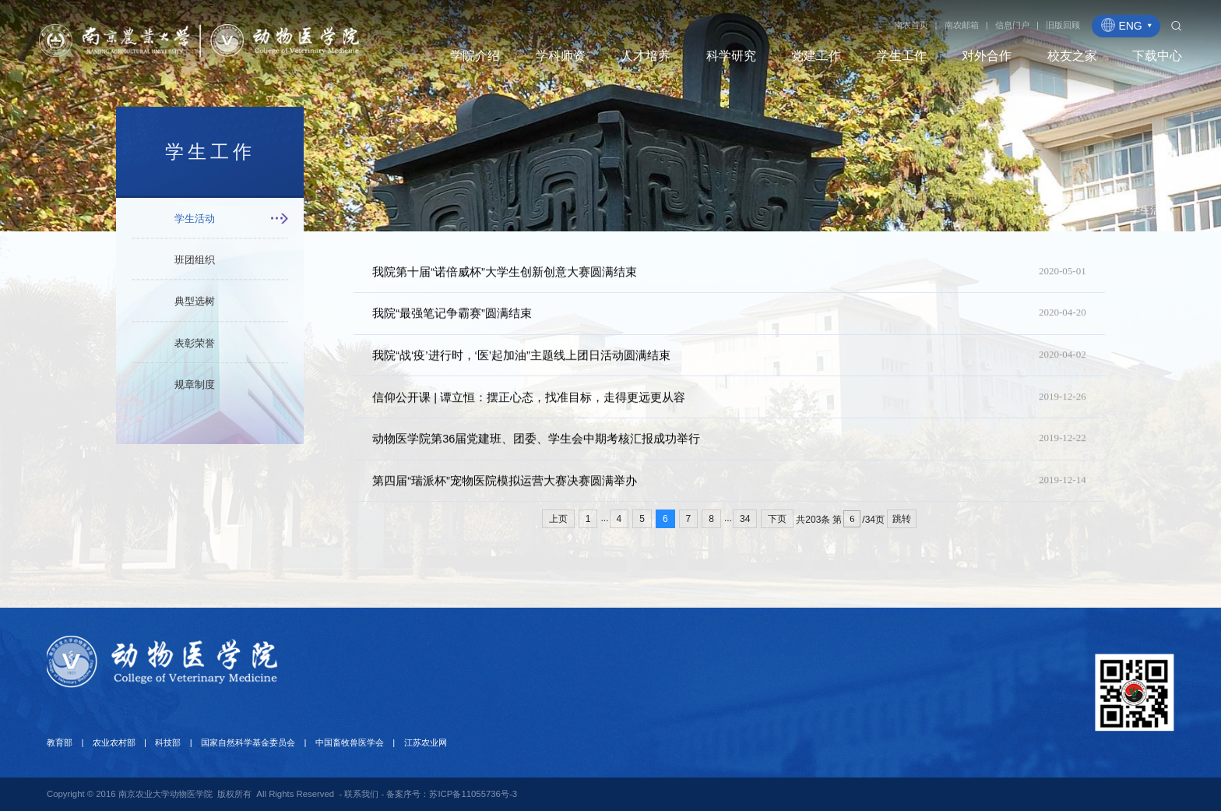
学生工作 (1091, 215)
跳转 (901, 518)
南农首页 (911, 25)
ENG (1126, 25)
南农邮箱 (962, 25)
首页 (1042, 215)
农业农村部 (114, 742)
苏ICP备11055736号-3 (473, 794)
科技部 (168, 742)
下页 (777, 518)
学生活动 (1150, 215)
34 (745, 518)
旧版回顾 (1063, 25)
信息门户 (1012, 25)
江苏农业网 (425, 742)
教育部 (59, 742)
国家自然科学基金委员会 (248, 742)
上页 (558, 518)
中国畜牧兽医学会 (349, 742)
